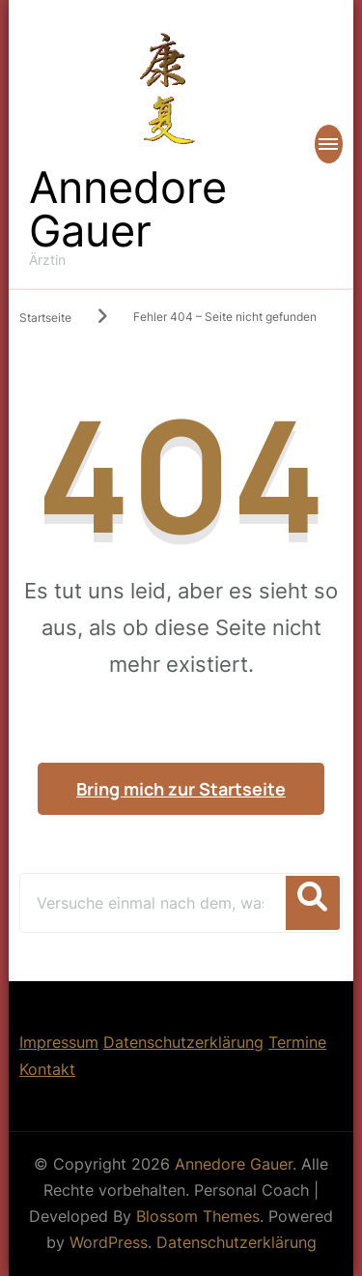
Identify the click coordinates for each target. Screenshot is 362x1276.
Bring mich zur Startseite (181, 788)
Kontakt (47, 1069)
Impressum (58, 1042)
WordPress (109, 1242)
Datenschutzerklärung (183, 1042)
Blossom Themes (198, 1216)
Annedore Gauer (128, 208)
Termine (297, 1042)
